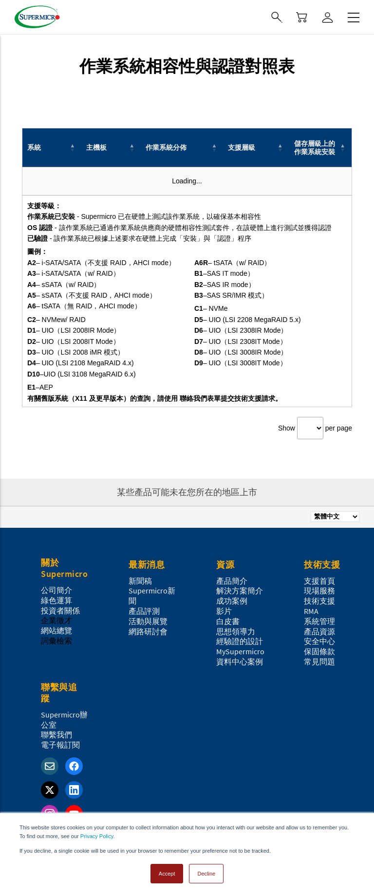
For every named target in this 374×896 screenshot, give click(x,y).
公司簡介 (56, 590)
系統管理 (319, 621)
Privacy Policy (96, 836)
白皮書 (228, 621)
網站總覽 (56, 630)
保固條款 (319, 651)
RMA (311, 611)
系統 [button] (34, 147)
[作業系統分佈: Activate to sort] (182, 147)
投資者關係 (60, 610)
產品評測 (144, 611)
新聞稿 (140, 581)
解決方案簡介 (239, 590)
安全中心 (319, 641)
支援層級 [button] (241, 147)
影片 (224, 611)
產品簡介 (231, 581)
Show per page (315, 428)
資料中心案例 (239, 661)
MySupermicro (240, 651)
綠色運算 (56, 600)
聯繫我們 (56, 734)
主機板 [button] (96, 147)
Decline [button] (206, 874)
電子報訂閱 (60, 745)
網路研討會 (148, 631)
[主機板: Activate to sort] (111, 147)
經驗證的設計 (239, 641)
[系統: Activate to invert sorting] (52, 147)
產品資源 (319, 631)
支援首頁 (319, 581)
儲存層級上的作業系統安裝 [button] (314, 148)
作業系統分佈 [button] (166, 147)
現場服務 (319, 590)
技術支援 (319, 601)
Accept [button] (167, 874)
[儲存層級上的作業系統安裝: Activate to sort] (320, 147)
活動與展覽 (148, 621)
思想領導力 (235, 631)
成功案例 (231, 601)
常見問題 (319, 661)
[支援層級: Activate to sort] (256, 147)
